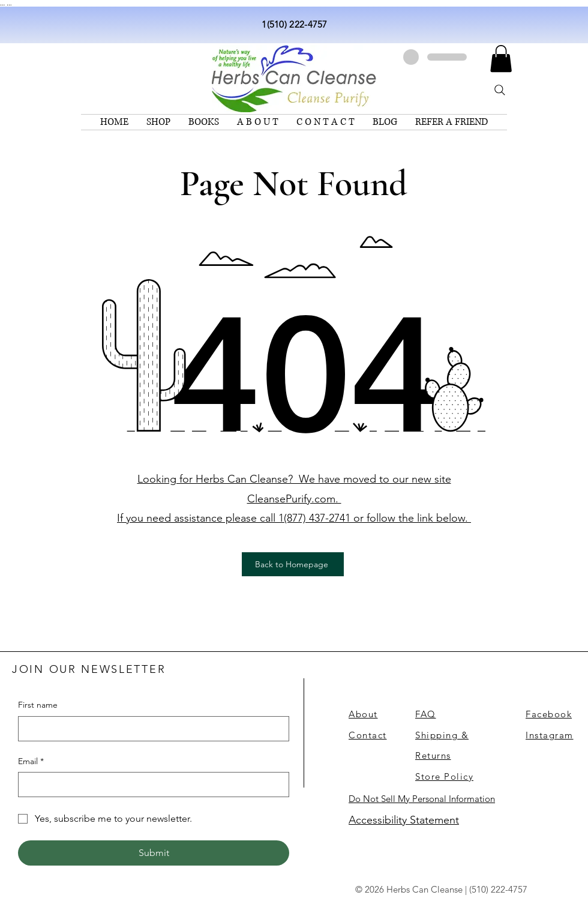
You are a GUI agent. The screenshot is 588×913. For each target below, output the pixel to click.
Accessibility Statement (404, 820)
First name (38, 704)
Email (31, 762)
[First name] (150, 729)
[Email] (150, 785)
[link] (501, 58)
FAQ (425, 714)
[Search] (499, 90)
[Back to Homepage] (293, 564)
